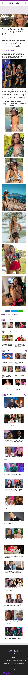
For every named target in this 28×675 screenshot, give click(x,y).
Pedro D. (4, 35)
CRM (4, 671)
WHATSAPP (20, 310)
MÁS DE (3, 314)
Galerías (15, 35)
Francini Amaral (15, 314)
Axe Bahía (8, 314)
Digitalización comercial (7, 673)
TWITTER (13, 310)
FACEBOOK (7, 310)
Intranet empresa (6, 672)
